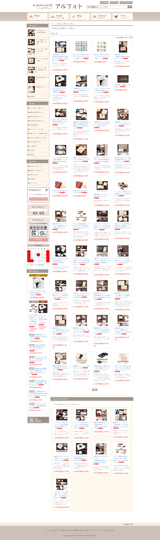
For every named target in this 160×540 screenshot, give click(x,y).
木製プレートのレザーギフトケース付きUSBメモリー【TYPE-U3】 (81, 295)
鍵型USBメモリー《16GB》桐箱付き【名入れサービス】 (122, 56)
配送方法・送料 (66, 530)
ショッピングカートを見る (38, 199)
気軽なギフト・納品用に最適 (38, 133)
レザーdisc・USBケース (37, 108)
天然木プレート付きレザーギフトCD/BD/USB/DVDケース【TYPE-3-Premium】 (101, 460)
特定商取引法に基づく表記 (81, 530)
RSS (36, 419)
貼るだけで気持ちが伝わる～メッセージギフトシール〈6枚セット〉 (102, 56)
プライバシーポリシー (97, 530)
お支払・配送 (58, 17)
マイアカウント (126, 2)
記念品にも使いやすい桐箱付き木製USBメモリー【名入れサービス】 (123, 159)
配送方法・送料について (37, 170)
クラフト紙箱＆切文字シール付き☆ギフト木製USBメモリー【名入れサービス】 (33, 320)
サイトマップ (34, 183)
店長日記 (38, 239)
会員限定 (32, 96)
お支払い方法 (56, 530)
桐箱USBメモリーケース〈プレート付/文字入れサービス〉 (123, 124)
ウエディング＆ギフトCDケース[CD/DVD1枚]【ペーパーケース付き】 (102, 90)
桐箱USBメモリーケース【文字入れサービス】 (101, 196)
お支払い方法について (36, 166)
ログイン (114, 2)
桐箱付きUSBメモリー (36, 116)
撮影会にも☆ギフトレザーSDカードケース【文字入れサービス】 (61, 458)
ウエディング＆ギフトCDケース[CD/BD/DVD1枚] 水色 (37, 406)
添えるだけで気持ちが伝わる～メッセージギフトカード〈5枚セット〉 (81, 56)
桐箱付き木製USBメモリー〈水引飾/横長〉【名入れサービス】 (60, 368)
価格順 (126, 37)
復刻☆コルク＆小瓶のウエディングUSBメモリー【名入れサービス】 (81, 159)
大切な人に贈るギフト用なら (38, 137)
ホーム (37, 17)
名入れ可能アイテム (36, 142)
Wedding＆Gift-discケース (37, 121)
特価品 (32, 154)
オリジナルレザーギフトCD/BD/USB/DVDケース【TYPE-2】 (59, 90)
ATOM (38, 421)
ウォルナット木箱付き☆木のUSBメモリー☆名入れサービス (123, 194)
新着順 (131, 37)
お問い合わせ (101, 17)
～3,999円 (33, 146)
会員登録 (104, 2)
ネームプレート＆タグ (36, 129)
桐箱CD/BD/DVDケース (37, 112)
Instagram (80, 17)
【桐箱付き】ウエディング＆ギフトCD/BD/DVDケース (81, 90)
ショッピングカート (122, 17)
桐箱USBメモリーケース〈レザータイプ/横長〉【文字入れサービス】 (81, 330)
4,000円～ (33, 150)
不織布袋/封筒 (34, 125)
